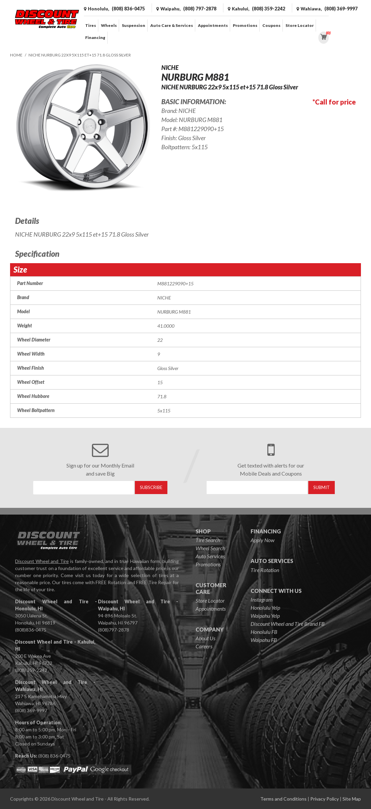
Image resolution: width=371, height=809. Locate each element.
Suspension (133, 25)
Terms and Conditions (283, 799)
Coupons (271, 25)
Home (16, 54)
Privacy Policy (324, 799)
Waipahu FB (264, 640)
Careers (204, 646)
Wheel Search (210, 548)
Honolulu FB (264, 632)
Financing (95, 37)
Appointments (213, 25)
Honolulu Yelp (265, 607)
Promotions (245, 25)
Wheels (109, 25)
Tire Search (208, 540)
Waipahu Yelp (265, 615)
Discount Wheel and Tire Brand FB (288, 623)
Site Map (351, 799)
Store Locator (299, 25)
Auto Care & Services (171, 25)
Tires (90, 25)
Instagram (262, 599)
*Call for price (334, 102)
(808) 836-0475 (54, 756)
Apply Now (262, 540)
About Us (205, 638)
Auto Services (210, 556)
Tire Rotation (265, 570)
